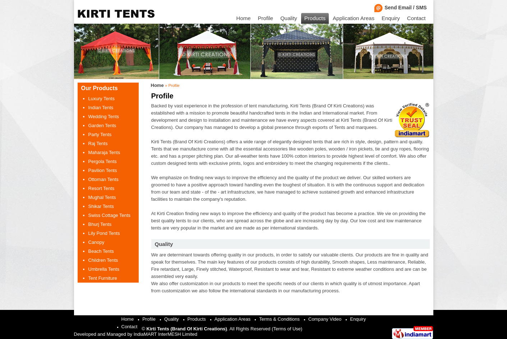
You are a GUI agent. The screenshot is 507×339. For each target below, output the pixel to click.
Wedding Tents (103, 116)
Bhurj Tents (100, 224)
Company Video (324, 319)
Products (315, 18)
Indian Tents (101, 107)
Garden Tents (102, 125)
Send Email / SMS (401, 7)
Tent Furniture (102, 278)
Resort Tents (101, 188)
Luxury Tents (101, 98)
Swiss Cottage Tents (109, 215)
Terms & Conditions (279, 319)
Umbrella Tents (103, 269)
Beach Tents (101, 251)
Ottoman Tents (103, 179)
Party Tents (100, 134)
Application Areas (353, 18)
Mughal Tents (102, 197)
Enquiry (391, 18)
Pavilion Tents (102, 170)
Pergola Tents (102, 161)
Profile (265, 18)
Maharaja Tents (104, 152)
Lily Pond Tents (104, 233)
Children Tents (103, 260)
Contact (416, 18)
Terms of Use (287, 328)
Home (243, 18)
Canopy (96, 242)
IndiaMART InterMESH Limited (165, 334)
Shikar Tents (101, 206)
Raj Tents (98, 143)
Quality (288, 18)
